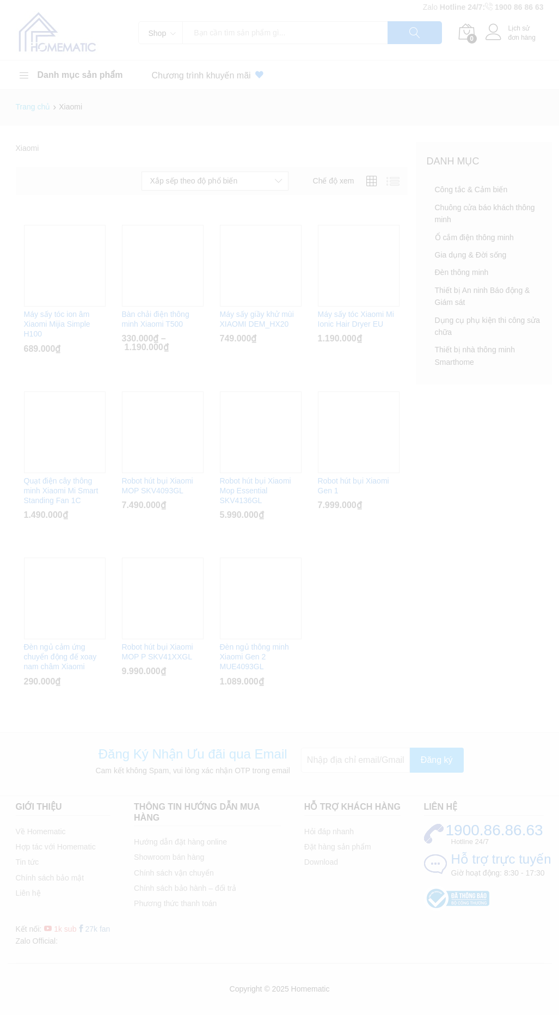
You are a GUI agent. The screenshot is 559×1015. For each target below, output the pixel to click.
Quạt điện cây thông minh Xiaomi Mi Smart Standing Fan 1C (61, 490)
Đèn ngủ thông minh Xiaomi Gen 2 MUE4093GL (254, 657)
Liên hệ (28, 893)
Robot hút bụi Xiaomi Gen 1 (353, 485)
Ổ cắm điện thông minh (474, 237)
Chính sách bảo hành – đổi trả (185, 888)
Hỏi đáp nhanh (329, 831)
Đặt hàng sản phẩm (337, 846)
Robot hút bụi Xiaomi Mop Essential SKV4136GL (255, 490)
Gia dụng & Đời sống (471, 254)
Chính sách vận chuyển (174, 873)
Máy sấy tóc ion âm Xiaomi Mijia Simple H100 (57, 324)
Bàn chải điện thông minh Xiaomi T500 (155, 319)
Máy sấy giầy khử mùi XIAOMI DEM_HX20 (257, 319)
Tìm (415, 32)
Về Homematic (41, 831)
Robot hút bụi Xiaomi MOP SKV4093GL (157, 485)
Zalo (431, 7)
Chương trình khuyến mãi (210, 75)
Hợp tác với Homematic (56, 846)
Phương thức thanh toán (175, 903)
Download (321, 862)
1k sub (60, 929)
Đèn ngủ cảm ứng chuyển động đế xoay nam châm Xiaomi (60, 657)
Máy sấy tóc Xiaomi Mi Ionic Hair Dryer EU (356, 319)
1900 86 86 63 (519, 7)
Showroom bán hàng (169, 857)
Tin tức (27, 862)
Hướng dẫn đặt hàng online (180, 841)
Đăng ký (437, 760)
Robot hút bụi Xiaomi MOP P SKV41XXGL (157, 652)
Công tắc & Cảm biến (471, 189)
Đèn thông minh (462, 272)
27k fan (93, 929)
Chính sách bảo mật (50, 877)
